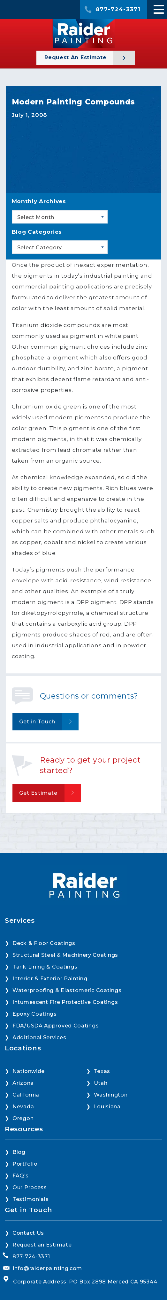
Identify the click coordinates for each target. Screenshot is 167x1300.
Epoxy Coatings (34, 1014)
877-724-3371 (118, 9)
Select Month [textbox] (35, 217)
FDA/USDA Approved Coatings (55, 1026)
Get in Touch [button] (37, 722)
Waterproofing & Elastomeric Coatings (66, 990)
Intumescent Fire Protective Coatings (65, 1002)
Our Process (29, 1187)
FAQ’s (20, 1176)
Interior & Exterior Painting (49, 979)
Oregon (23, 1118)
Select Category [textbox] (39, 248)
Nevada (23, 1107)
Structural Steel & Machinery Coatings (65, 955)
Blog (19, 1152)
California (25, 1095)
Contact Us (28, 1233)
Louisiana (107, 1107)
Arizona (23, 1083)
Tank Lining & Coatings (44, 967)
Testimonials (30, 1199)
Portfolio (24, 1164)
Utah (101, 1083)
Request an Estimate (76, 57)
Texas (102, 1071)
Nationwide (28, 1071)
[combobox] (60, 217)
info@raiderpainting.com (47, 1268)
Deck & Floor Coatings (43, 943)
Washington (111, 1095)
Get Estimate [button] (38, 793)
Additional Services (39, 1037)
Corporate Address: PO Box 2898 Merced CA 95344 (85, 1282)
